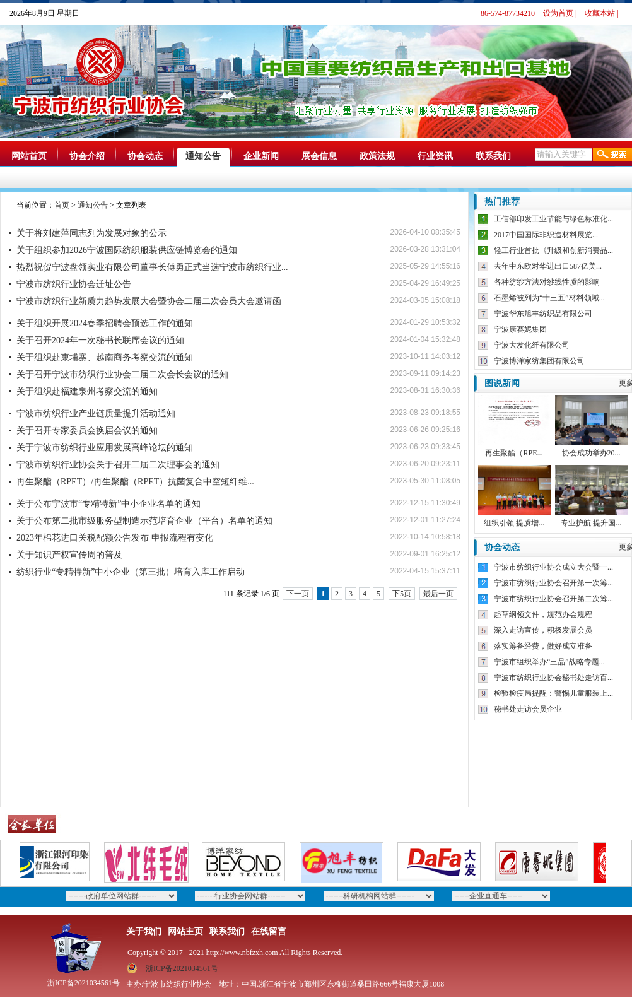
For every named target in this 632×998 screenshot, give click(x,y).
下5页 (401, 593)
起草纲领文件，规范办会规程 (543, 614)
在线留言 (268, 931)
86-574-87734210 (508, 13)
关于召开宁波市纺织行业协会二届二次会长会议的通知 (122, 374)
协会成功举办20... (591, 453)
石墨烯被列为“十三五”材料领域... (549, 297)
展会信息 (319, 156)
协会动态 (145, 156)
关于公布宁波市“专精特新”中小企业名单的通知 (108, 503)
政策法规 (377, 156)
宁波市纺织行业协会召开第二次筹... (553, 598)
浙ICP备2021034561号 (182, 968)
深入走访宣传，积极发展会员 (543, 630)
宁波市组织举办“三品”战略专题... (549, 661)
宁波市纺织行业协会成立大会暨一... (553, 567)
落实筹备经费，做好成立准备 (543, 646)
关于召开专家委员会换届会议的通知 (87, 430)
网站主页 (185, 931)
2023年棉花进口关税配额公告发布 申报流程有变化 (114, 538)
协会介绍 (87, 156)
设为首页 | (559, 13)
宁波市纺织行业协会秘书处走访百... (553, 677)
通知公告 (203, 156)
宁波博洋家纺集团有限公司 (539, 360)
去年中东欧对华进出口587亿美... (548, 266)
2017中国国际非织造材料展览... (546, 234)
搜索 (612, 154)
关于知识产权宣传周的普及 (69, 555)
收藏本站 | (601, 13)
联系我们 (493, 156)
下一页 (297, 593)
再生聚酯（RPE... (513, 453)
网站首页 (29, 156)
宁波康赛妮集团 (520, 329)
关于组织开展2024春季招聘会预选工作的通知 (104, 323)
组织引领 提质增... (514, 523)
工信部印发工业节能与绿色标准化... (553, 218)
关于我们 (143, 931)
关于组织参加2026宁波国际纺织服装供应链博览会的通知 (126, 250)
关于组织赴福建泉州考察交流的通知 (87, 391)
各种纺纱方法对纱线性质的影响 (547, 282)
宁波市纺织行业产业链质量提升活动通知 (95, 413)
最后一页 (438, 593)
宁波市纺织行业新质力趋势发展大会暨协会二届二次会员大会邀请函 (148, 301)
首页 (61, 205)
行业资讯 (435, 156)
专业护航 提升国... (591, 523)
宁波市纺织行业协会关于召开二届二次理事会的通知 (117, 464)
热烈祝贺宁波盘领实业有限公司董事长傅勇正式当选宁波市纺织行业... (152, 267)
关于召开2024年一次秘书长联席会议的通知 (100, 340)
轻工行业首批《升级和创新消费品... (553, 250)
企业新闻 (261, 156)
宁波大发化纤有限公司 (532, 345)
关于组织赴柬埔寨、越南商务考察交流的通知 (104, 357)
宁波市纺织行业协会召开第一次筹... (553, 582)
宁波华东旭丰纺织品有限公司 (543, 313)
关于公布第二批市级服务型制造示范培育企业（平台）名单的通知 (144, 520)
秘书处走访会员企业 (528, 709)
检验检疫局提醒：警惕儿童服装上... (553, 693)
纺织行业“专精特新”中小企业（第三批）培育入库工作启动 (130, 572)
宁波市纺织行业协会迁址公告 (73, 284)
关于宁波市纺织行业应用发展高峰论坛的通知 (104, 447)
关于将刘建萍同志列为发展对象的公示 (91, 233)
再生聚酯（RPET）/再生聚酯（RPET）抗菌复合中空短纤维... (135, 481)
